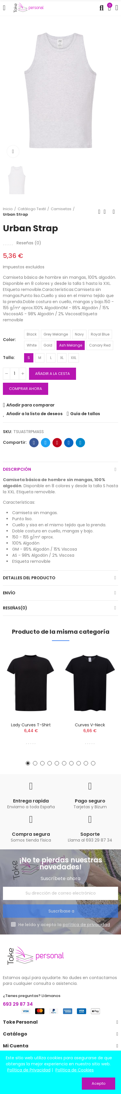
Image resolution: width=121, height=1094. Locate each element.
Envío (9, 593)
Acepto (99, 1083)
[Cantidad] (14, 374)
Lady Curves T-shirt (31, 725)
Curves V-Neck (90, 725)
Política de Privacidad (28, 1070)
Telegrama (81, 442)
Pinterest (57, 442)
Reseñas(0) (15, 608)
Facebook (34, 442)
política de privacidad (86, 925)
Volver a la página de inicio (106, 212)
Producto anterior (99, 212)
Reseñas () (29, 243)
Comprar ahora (25, 388)
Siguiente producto (113, 212)
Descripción (17, 469)
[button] (28, 763)
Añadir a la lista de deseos (34, 414)
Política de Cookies (74, 1070)
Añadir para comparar (30, 405)
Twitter (46, 442)
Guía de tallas (85, 414)
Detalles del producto (29, 578)
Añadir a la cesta (52, 373)
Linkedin (69, 442)
